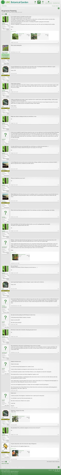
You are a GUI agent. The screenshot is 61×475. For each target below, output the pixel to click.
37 (8, 250)
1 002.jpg (39, 33)
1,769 (8, 25)
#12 (58, 222)
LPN (3, 73)
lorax (3, 452)
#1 (58, 42)
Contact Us (50, 472)
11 (8, 404)
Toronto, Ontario (6, 459)
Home (55, 472)
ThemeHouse (16, 474)
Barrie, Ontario (7, 407)
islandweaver (4, 248)
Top (57, 472)
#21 (58, 392)
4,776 (8, 456)
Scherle (3, 323)
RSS (59, 472)
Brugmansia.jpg (21, 452)
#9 (58, 176)
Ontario (8, 222)
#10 (58, 192)
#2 (58, 63)
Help (53, 472)
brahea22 (4, 139)
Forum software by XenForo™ (10, 473)
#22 (58, 409)
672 (8, 173)
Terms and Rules (57, 473)
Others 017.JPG (21, 33)
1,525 (8, 110)
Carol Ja (3, 169)
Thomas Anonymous (4, 308)
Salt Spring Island (6, 176)
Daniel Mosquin (5, 52)
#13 (58, 238)
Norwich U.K (7, 144)
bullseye (3, 218)
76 (8, 220)
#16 (58, 297)
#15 (58, 280)
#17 (58, 313)
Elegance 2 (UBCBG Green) (5, 472)
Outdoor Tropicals (8, 12)
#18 (58, 328)
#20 (58, 360)
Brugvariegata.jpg (21, 418)
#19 (58, 344)
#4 (58, 96)
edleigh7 (16, 12)
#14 (58, 264)
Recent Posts (4, 5)
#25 (58, 461)
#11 (58, 208)
